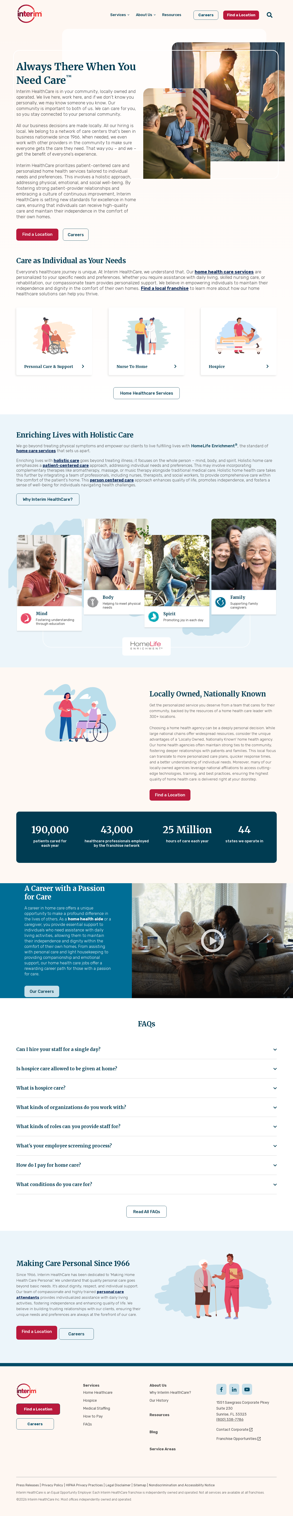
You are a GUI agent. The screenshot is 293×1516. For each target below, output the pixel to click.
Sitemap (139, 1484)
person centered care (112, 479)
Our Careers (42, 991)
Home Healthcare (98, 1392)
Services (91, 1385)
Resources (159, 1414)
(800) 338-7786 (230, 1419)
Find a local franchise (165, 288)
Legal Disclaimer (118, 1484)
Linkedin (234, 1388)
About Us (158, 1385)
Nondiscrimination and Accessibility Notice (182, 1484)
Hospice (90, 1400)
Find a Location (37, 234)
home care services (36, 450)
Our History (159, 1400)
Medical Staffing (96, 1408)
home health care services (224, 271)
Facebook (221, 1388)
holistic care (66, 460)
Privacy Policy (52, 1484)
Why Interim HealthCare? (47, 499)
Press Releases (27, 1484)
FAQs (87, 1423)
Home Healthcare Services (146, 393)
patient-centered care (66, 465)
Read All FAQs (146, 1213)
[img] (29, 13)
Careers (82, 234)
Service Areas (163, 1448)
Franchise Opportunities (236, 1438)
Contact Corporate (232, 1429)
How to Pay (93, 1415)
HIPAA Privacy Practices (84, 1484)
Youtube (247, 1388)
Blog (154, 1431)
